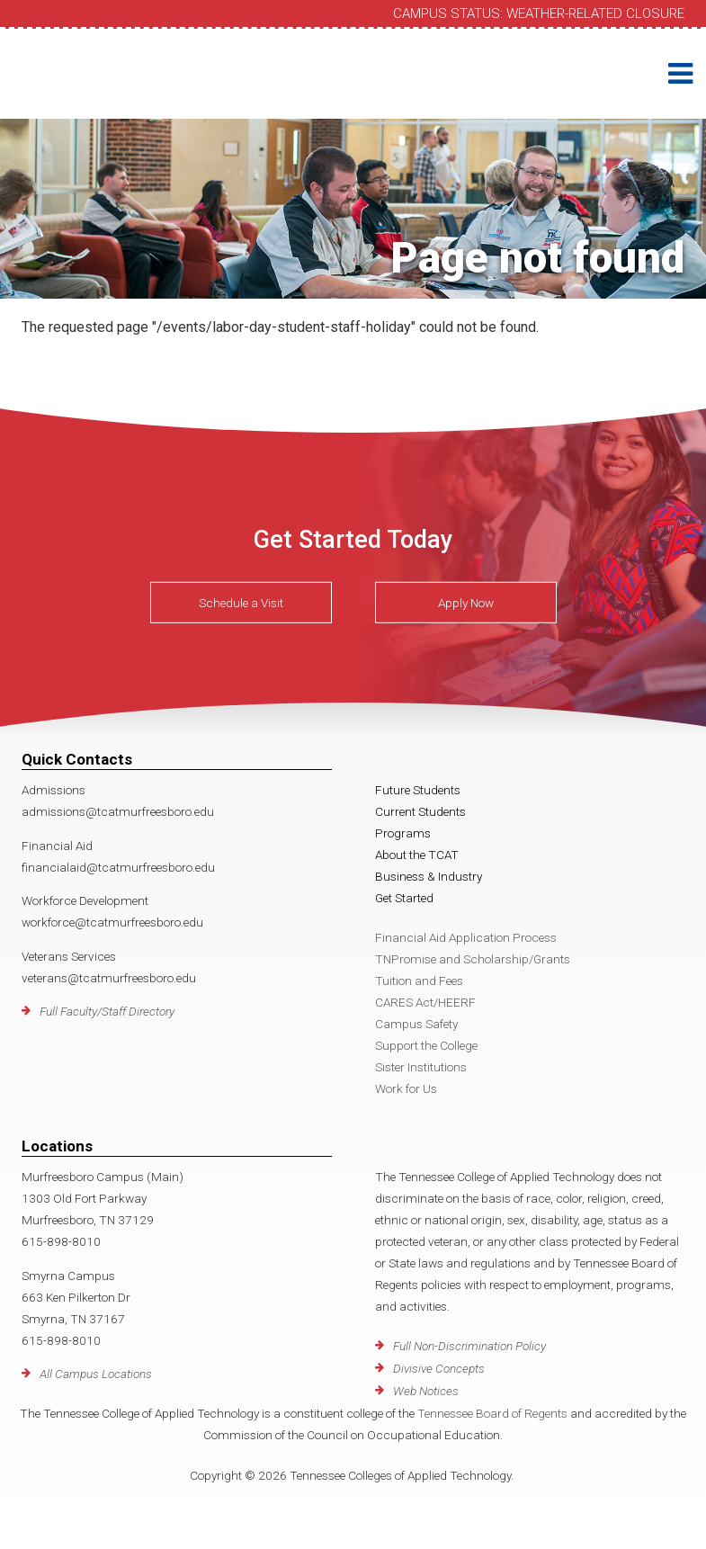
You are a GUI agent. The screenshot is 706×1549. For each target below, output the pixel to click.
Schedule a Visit (241, 602)
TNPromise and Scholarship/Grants (472, 959)
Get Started (404, 898)
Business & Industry (428, 876)
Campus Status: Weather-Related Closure (538, 13)
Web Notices (426, 1390)
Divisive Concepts (439, 1368)
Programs (403, 833)
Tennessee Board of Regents (492, 1413)
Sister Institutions (421, 1067)
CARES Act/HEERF (425, 1002)
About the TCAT (417, 854)
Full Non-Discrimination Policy (469, 1346)
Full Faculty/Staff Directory (107, 1011)
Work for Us (406, 1088)
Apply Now (466, 602)
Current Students (420, 811)
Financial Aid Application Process (466, 937)
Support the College (426, 1045)
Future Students (417, 790)
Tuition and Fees (419, 980)
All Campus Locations (96, 1373)
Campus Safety (416, 1023)
